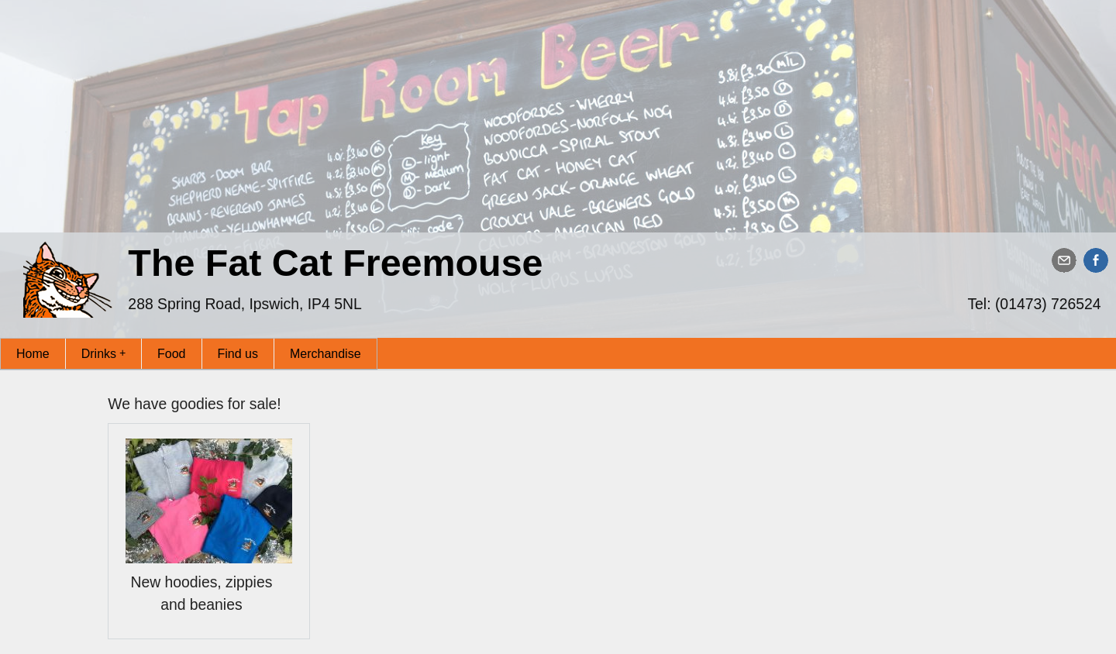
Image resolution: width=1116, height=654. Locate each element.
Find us (238, 353)
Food (171, 353)
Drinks (103, 353)
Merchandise (325, 353)
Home (33, 353)
